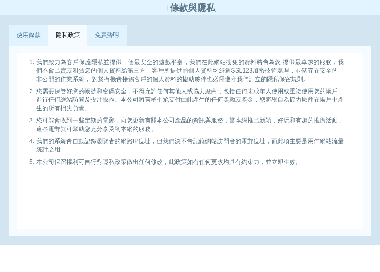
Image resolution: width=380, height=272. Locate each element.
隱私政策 (68, 35)
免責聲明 (107, 35)
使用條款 (29, 35)
